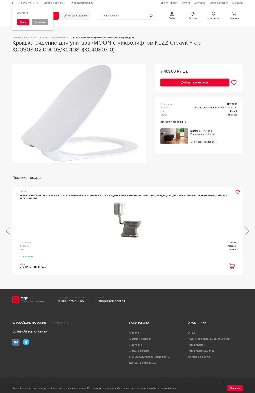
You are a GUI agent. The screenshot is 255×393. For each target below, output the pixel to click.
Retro (56, 245)
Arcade (232, 245)
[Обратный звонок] (54, 2)
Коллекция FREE (201, 131)
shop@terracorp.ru (112, 304)
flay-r (174, 245)
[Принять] (235, 388)
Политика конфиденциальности (209, 341)
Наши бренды (197, 347)
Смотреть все (60, 325)
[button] (172, 15)
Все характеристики (173, 121)
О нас (191, 335)
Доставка (135, 347)
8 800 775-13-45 (71, 304)
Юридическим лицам (143, 365)
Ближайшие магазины (29, 325)
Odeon (114, 245)
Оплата (134, 335)
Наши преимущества (201, 353)
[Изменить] (40, 22)
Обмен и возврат (140, 341)
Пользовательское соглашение (149, 359)
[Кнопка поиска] (151, 15)
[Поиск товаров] (122, 15)
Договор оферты (199, 359)
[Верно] (23, 22)
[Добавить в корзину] (194, 82)
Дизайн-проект (139, 353)
